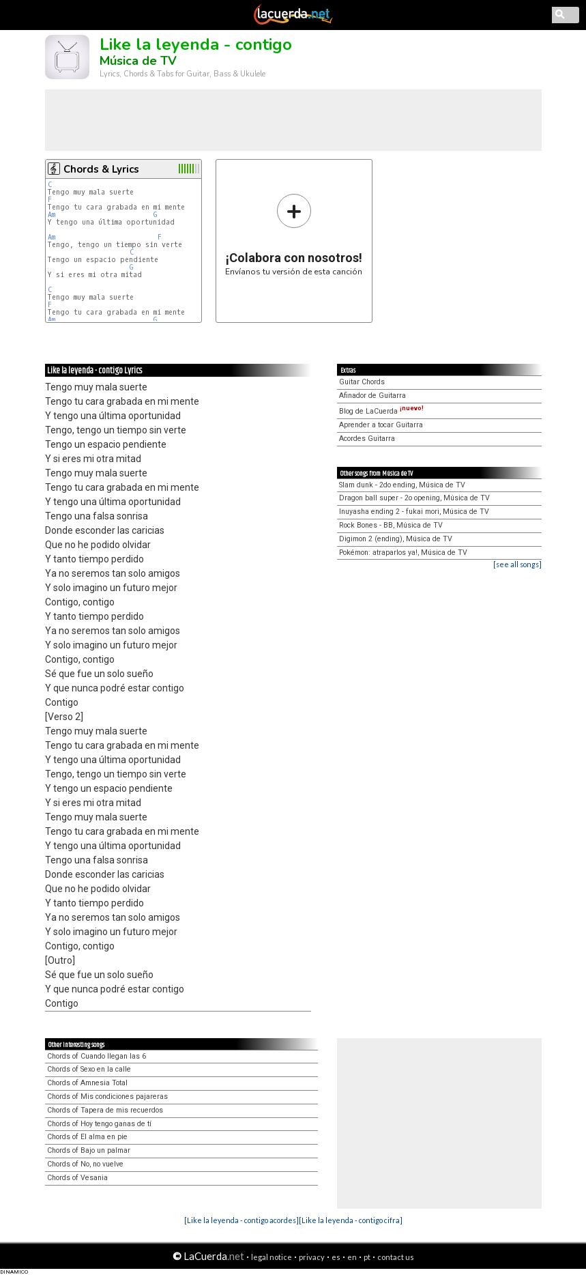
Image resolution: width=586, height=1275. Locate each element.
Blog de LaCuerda (381, 411)
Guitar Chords (362, 381)
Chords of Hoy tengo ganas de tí (99, 1123)
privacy (312, 1256)
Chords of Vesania (77, 1177)
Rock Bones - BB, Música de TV (391, 525)
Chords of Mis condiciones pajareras (107, 1096)
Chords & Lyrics (101, 169)
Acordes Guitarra (367, 438)
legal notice (271, 1256)
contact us (395, 1256)
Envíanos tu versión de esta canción (293, 234)
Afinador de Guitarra (372, 395)
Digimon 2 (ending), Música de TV (395, 538)
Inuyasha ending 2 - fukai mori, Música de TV (414, 511)
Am (51, 214)
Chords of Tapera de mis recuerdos (105, 1110)
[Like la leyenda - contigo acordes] (241, 1220)
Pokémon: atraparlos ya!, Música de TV (403, 552)
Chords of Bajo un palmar (88, 1150)
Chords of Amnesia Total (87, 1082)
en (352, 1256)
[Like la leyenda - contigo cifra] (350, 1220)
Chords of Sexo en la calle (89, 1069)
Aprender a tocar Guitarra (381, 424)
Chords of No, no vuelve (85, 1164)
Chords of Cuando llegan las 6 (96, 1056)
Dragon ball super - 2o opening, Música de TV (414, 497)
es (336, 1256)
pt (367, 1256)
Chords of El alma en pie (87, 1136)
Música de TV (138, 61)
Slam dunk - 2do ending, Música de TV (402, 485)
